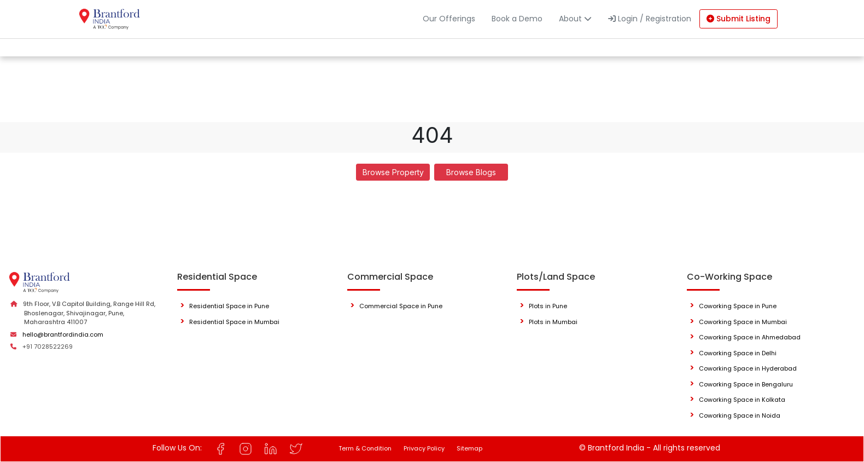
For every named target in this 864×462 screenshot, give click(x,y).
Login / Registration (649, 18)
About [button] (575, 18)
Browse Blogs (471, 172)
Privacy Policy (424, 448)
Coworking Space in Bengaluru (746, 384)
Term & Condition (365, 448)
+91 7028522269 (47, 346)
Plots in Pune (548, 306)
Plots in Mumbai (553, 321)
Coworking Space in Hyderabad (748, 368)
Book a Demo (517, 18)
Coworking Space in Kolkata (742, 399)
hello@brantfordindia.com (62, 334)
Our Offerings (449, 18)
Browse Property (393, 172)
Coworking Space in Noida (739, 415)
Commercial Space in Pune (400, 306)
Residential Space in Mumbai (234, 321)
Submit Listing (738, 18)
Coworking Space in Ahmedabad (750, 337)
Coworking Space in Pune (738, 306)
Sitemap (469, 448)
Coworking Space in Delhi (738, 353)
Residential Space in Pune (229, 306)
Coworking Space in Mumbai (743, 321)
